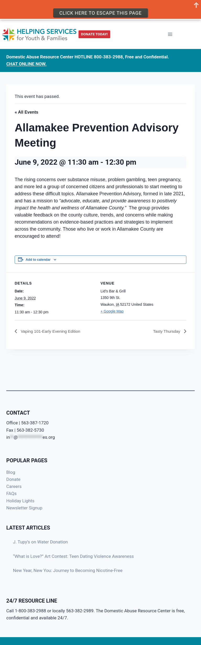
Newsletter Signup (24, 507)
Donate (13, 479)
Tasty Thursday (166, 331)
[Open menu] (170, 33)
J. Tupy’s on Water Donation (40, 541)
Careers (13, 486)
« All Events (26, 112)
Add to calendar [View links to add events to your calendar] (38, 260)
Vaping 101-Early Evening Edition (51, 331)
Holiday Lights (20, 500)
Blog (10, 472)
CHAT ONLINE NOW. (26, 63)
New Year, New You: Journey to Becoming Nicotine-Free (68, 570)
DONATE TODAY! (94, 33)
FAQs (11, 493)
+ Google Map (112, 311)
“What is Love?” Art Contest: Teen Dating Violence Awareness (73, 556)
